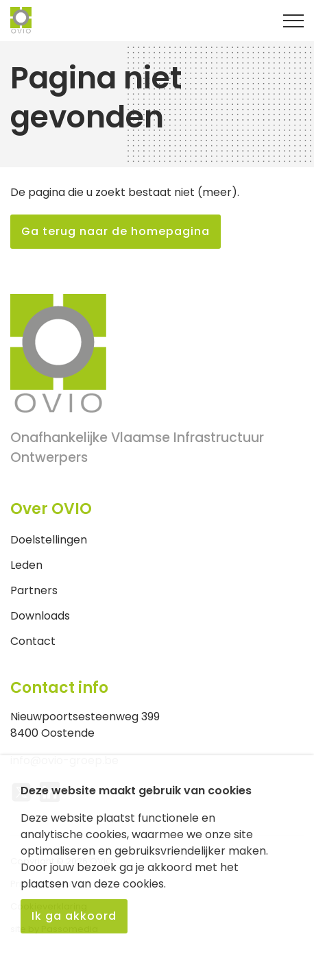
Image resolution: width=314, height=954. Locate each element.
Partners (34, 590)
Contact (33, 641)
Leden (26, 565)
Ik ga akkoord (74, 916)
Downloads (40, 616)
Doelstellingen (48, 540)
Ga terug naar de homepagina (115, 231)
